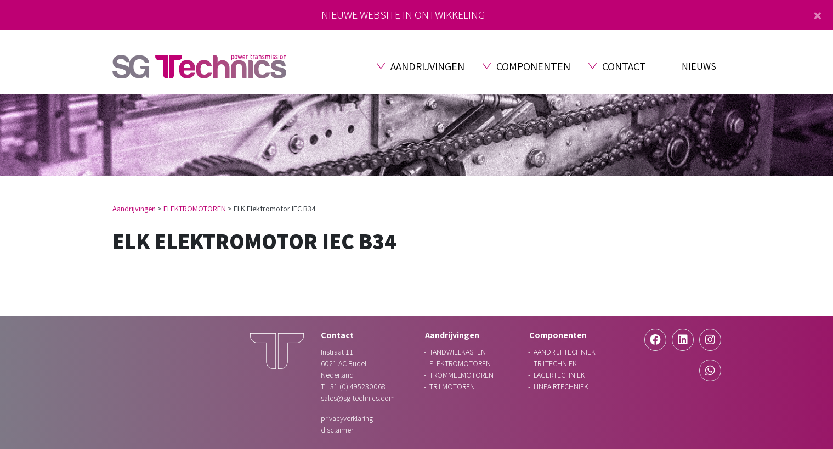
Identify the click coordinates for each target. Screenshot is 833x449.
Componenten (533, 66)
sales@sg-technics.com (358, 398)
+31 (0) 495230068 (355, 386)
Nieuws (699, 66)
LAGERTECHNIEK (559, 375)
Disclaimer (337, 430)
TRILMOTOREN (452, 386)
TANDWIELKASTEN (457, 352)
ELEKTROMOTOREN (194, 208)
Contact (624, 66)
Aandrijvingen (427, 66)
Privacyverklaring (347, 418)
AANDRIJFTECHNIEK (565, 352)
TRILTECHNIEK (555, 363)
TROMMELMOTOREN (461, 375)
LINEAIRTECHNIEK (561, 386)
